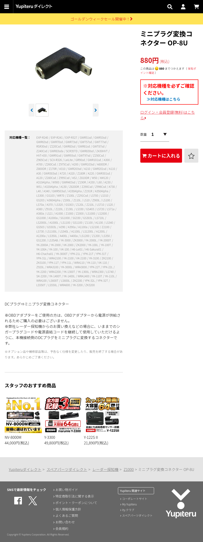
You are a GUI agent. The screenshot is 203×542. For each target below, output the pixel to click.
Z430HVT (102, 151)
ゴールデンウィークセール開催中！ (101, 19)
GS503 (40, 227)
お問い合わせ (65, 522)
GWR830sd (87, 151)
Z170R (53, 169)
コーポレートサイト (134, 499)
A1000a (53, 218)
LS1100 (66, 222)
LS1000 (91, 213)
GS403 (90, 209)
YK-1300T (69, 272)
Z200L (67, 200)
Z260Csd (51, 164)
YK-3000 (66, 240)
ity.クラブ (128, 510)
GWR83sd (69, 146)
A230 (107, 182)
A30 (39, 173)
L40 (38, 191)
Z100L (71, 195)
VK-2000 (68, 245)
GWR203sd (75, 169)
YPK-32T (103, 280)
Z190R (82, 182)
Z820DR (74, 187)
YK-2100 (69, 258)
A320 (72, 173)
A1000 (59, 213)
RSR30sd (42, 146)
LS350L (53, 236)
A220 (91, 173)
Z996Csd (101, 187)
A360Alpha (54, 200)
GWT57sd (86, 142)
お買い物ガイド (66, 489)
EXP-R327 (71, 137)
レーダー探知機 (105, 469)
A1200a (41, 236)
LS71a (111, 209)
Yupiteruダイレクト (25, 469)
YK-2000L (91, 240)
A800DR (102, 164)
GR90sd (81, 160)
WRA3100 (53, 267)
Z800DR (41, 169)
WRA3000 (81, 267)
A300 (107, 160)
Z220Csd (55, 146)
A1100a (83, 227)
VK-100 (65, 249)
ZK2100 (107, 258)
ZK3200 (90, 285)
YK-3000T (62, 254)
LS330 (80, 209)
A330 (92, 182)
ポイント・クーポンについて (76, 502)
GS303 (69, 204)
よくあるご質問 (66, 515)
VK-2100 (81, 258)
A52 (75, 178)
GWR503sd (59, 191)
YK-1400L (70, 276)
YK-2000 (56, 245)
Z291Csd (83, 195)
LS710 (101, 204)
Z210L (90, 204)
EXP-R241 (57, 137)
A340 (47, 191)
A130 (63, 187)
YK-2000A (42, 245)
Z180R (81, 173)
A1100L (76, 231)
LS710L (100, 218)
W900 (56, 182)
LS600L (66, 280)
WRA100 (41, 280)
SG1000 (65, 218)
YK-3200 (78, 285)
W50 (95, 178)
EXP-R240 (42, 137)
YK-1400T (55, 276)
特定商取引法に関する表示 (74, 496)
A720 (63, 173)
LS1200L (88, 231)
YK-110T (97, 276)
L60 (100, 182)
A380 (39, 209)
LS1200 (85, 236)
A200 (75, 164)
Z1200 (96, 236)
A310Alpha (43, 182)
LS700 (95, 195)
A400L (64, 236)
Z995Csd (64, 178)
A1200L (101, 231)
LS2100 (95, 227)
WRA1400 (84, 276)
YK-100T (106, 245)
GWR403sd (69, 182)
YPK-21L (75, 254)
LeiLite (69, 160)
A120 (39, 178)
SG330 (76, 218)
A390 (62, 227)
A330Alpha (75, 191)
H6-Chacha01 (45, 254)
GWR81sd (84, 146)
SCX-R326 (56, 160)
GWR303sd (51, 173)
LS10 (87, 200)
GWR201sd (100, 169)
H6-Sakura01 (93, 249)
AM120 (104, 178)
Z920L (40, 267)
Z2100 (106, 227)
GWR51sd (86, 137)
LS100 (107, 200)
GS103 (51, 195)
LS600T (54, 280)
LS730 (40, 231)
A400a (74, 236)
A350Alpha (102, 191)
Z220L (59, 209)
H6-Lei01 (77, 249)
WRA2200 (55, 272)
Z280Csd (51, 178)
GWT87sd (99, 146)
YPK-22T (94, 267)
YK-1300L (84, 272)
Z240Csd (42, 151)
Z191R (88, 191)
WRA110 (79, 262)
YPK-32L (90, 280)
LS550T (41, 285)
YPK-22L (108, 267)
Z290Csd (87, 187)
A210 (87, 169)
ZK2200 (78, 280)
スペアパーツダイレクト (67, 469)
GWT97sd (85, 155)
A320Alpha (51, 187)
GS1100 (78, 222)
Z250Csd (98, 155)
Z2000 (80, 213)
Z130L (70, 209)
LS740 (110, 272)
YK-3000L (67, 267)
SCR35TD (72, 151)
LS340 (110, 222)
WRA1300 (98, 272)
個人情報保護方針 (68, 509)
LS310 (105, 195)
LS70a (40, 204)
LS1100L (52, 231)
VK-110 (103, 262)
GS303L (88, 218)
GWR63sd (42, 142)
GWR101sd (95, 160)
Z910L (49, 209)
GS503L (52, 227)
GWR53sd (100, 137)
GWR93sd (70, 155)
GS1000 (41, 218)
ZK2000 (81, 245)
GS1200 (41, 240)
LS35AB (53, 240)
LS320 (59, 204)
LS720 (101, 209)
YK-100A (41, 249)
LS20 (110, 204)
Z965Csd (42, 160)
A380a (40, 213)
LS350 (106, 236)
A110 (112, 169)
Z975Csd (64, 164)
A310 (62, 169)
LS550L (53, 285)
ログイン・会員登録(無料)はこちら (167, 114)
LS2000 (102, 213)
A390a (72, 227)
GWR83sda (57, 151)
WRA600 (65, 285)
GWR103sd (88, 164)
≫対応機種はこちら (163, 99)
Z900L (96, 200)
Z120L (80, 204)
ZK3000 (78, 240)
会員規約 (61, 528)
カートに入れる (161, 155)
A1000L (54, 222)
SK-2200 (41, 276)
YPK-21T (88, 254)
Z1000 (70, 213)
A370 (50, 204)
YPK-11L (67, 262)
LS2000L (42, 222)
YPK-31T (101, 254)
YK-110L (110, 276)
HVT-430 (41, 155)
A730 (112, 187)
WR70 (61, 195)
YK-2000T (106, 240)
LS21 (50, 213)
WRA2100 (55, 258)
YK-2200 (41, 272)
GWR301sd (103, 173)
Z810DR (84, 178)
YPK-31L (41, 258)
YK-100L (93, 245)
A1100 (99, 222)
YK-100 (53, 249)
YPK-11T (53, 262)
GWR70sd (57, 142)
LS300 (40, 195)
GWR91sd (55, 155)
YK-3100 (94, 258)
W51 (39, 187)
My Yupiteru (129, 504)
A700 (39, 164)
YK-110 (91, 262)
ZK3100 (41, 262)
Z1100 (89, 222)
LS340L (64, 231)
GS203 (40, 200)
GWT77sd (101, 142)
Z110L (77, 200)
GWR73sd (71, 142)
